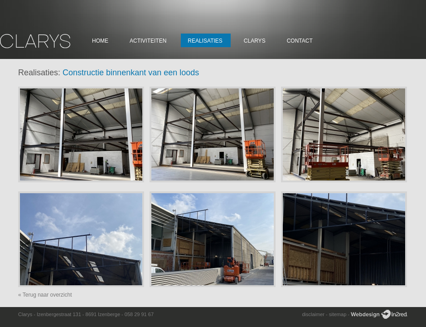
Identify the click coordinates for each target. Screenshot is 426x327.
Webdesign (379, 314)
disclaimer (313, 314)
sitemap (338, 314)
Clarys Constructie (35, 41)
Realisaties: (39, 72)
